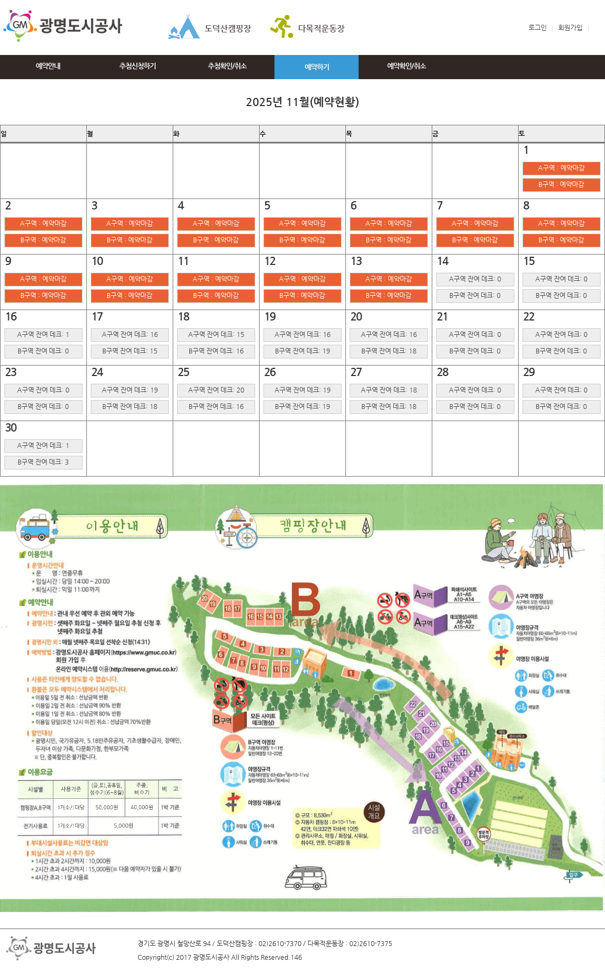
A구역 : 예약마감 (561, 168)
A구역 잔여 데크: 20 (216, 390)
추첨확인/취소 (227, 66)
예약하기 (317, 67)
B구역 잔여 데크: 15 (129, 351)
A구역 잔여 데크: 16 (130, 334)
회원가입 (576, 27)
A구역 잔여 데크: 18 (389, 390)
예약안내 (48, 66)
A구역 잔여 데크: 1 (43, 334)
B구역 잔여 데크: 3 (43, 462)
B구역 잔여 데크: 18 (388, 351)
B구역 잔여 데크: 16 (216, 351)
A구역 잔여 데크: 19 (130, 390)
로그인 (538, 27)
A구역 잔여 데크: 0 (475, 279)
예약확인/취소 (406, 66)
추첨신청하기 (137, 66)
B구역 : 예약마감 (561, 184)
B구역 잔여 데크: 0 (475, 295)
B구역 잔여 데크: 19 (302, 351)
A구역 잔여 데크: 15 (216, 334)
